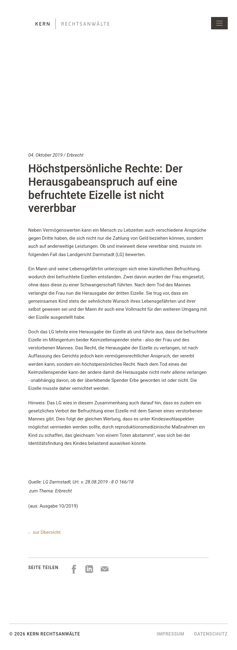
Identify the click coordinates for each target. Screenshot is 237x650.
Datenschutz (211, 633)
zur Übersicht (47, 532)
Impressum (171, 633)
